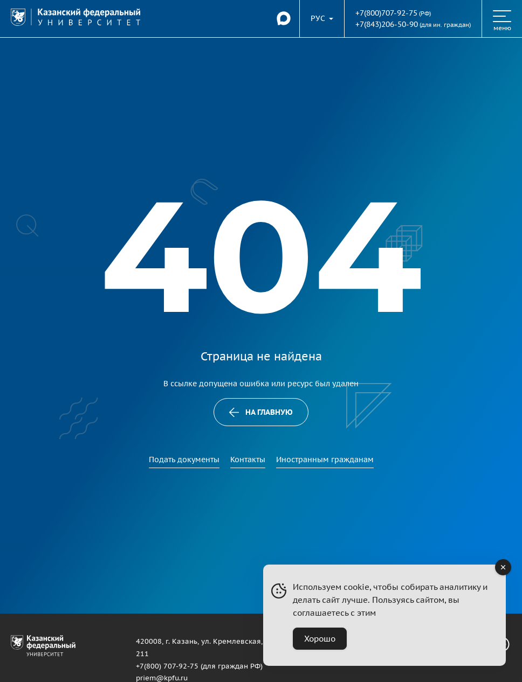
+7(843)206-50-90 (386, 24)
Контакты (247, 459)
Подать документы (184, 459)
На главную (261, 412)
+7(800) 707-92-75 (167, 666)
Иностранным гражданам (325, 459)
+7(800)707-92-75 (386, 13)
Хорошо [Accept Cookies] (319, 639)
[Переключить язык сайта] (322, 18)
